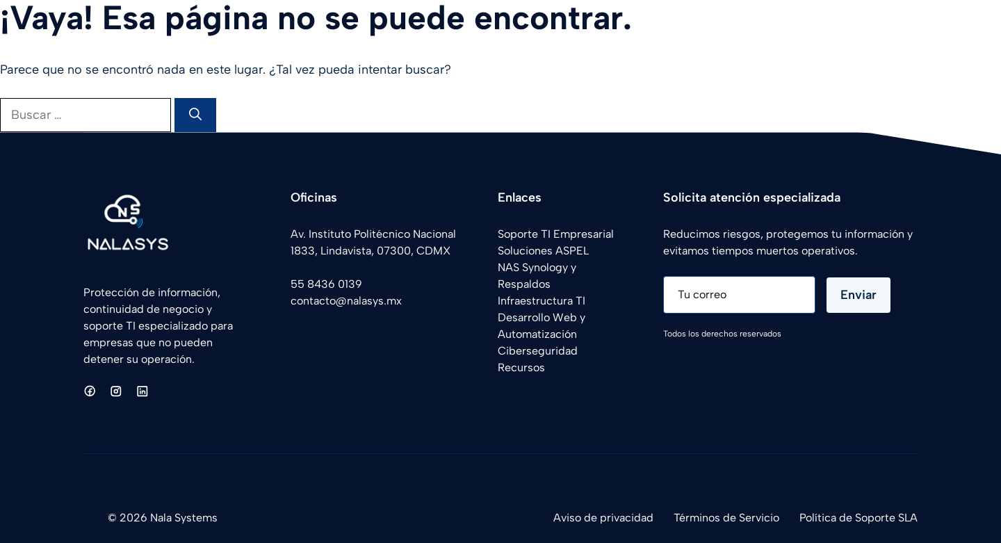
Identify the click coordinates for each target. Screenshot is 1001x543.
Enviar (858, 294)
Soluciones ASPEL (543, 250)
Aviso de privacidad (603, 517)
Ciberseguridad (538, 350)
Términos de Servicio (726, 517)
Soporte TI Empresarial (556, 234)
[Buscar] (195, 115)
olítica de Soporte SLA (862, 517)
